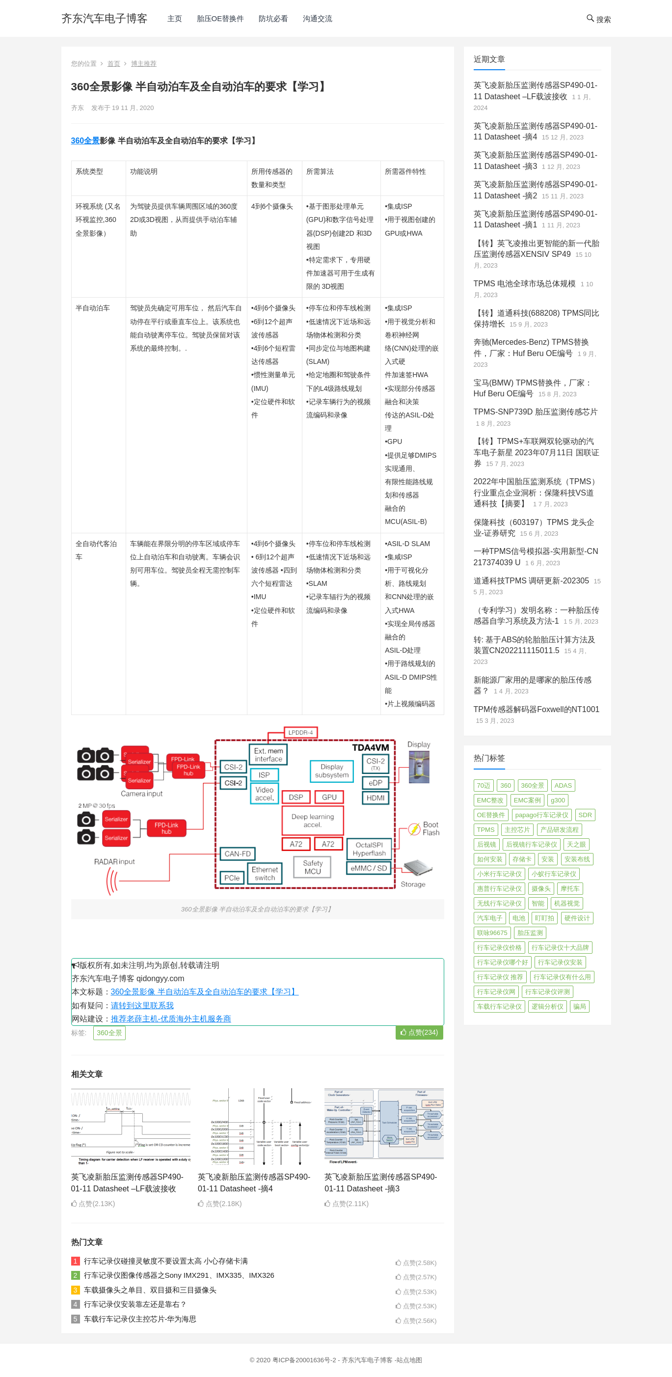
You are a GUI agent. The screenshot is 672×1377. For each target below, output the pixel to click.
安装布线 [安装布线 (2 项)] (577, 859)
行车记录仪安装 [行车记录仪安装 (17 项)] (560, 962)
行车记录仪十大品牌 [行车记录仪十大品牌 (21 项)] (560, 947)
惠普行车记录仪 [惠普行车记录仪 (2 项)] (499, 888)
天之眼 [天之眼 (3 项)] (576, 844)
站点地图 (409, 1360)
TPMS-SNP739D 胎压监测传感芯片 (536, 412)
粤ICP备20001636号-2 (305, 1360)
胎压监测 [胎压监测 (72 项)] (530, 932)
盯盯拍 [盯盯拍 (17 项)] (544, 918)
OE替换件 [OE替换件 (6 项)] (491, 815)
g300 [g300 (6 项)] (558, 800)
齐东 (77, 107)
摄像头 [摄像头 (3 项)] (541, 888)
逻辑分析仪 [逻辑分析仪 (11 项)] (548, 1006)
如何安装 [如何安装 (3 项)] (490, 859)
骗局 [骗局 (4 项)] (579, 1006)
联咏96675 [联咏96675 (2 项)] (492, 932)
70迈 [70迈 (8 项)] (483, 785)
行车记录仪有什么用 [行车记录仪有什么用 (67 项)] (562, 977)
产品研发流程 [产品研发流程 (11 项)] (559, 829)
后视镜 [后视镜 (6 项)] (486, 844)
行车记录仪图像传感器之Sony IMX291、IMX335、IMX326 (179, 1275)
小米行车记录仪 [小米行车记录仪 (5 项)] (499, 874)
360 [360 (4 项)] (505, 785)
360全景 (85, 141)
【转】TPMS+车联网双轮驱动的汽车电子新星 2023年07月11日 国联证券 (536, 452)
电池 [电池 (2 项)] (518, 918)
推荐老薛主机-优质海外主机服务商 (171, 1019)
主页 (174, 18)
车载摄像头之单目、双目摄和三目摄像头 (150, 1290)
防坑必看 (273, 18)
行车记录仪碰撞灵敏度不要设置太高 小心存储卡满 (166, 1261)
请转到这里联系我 (142, 1005)
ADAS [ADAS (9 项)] (563, 785)
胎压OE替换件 (220, 18)
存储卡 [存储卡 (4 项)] (522, 859)
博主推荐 (144, 63)
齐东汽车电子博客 (104, 18)
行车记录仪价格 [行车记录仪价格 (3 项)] (499, 947)
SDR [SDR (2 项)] (585, 815)
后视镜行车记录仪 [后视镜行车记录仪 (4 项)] (531, 844)
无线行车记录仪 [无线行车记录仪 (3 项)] (499, 903)
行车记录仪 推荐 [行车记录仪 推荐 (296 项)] (500, 977)
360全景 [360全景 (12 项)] (533, 785)
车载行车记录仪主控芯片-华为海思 (140, 1319)
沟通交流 (317, 18)
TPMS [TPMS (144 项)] (486, 829)
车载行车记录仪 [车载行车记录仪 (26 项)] (499, 1006)
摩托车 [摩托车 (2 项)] (570, 888)
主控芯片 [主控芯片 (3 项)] (517, 829)
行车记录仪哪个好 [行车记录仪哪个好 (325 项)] (502, 962)
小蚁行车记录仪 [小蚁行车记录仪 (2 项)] (554, 874)
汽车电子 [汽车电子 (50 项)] (490, 918)
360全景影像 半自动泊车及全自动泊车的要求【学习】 (205, 992)
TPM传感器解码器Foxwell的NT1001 (537, 709)
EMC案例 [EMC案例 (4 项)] (527, 800)
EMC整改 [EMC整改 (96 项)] (490, 800)
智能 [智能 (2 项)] (538, 903)
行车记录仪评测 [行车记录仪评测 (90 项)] (547, 991)
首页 (114, 63)
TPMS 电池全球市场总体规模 (525, 283)
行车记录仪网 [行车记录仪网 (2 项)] (496, 991)
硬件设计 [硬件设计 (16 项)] (577, 918)
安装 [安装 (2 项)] (547, 859)
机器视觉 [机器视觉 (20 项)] (567, 903)
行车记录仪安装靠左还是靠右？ (135, 1304)
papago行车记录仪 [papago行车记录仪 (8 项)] (541, 815)
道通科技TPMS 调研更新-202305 (532, 581)
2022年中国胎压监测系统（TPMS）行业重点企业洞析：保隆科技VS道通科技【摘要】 (536, 492)
